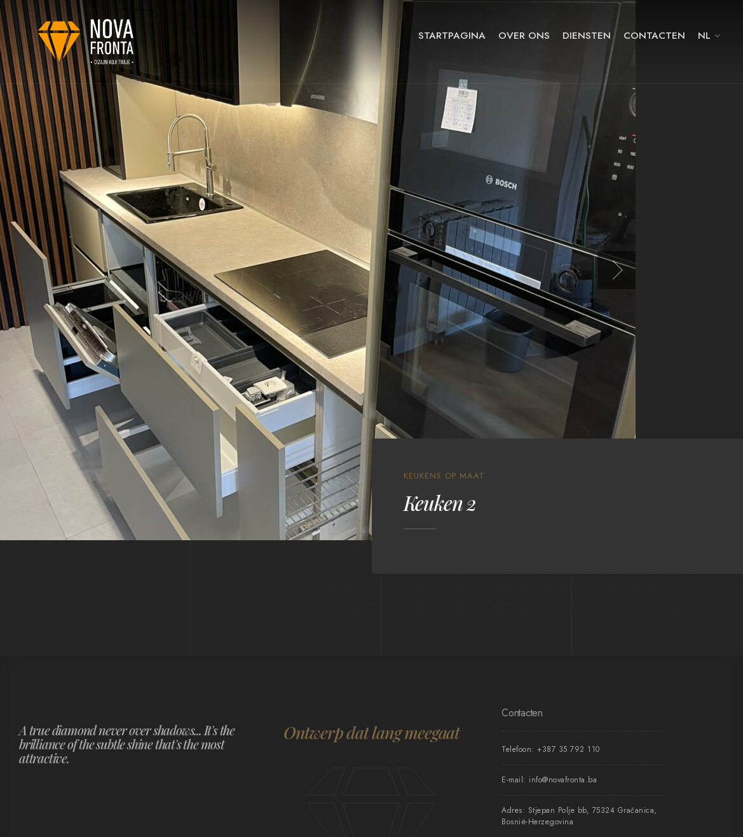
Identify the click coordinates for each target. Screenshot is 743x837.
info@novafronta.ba (563, 780)
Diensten (586, 36)
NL (704, 36)
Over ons (524, 36)
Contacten (654, 36)
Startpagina (452, 36)
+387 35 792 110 (568, 749)
